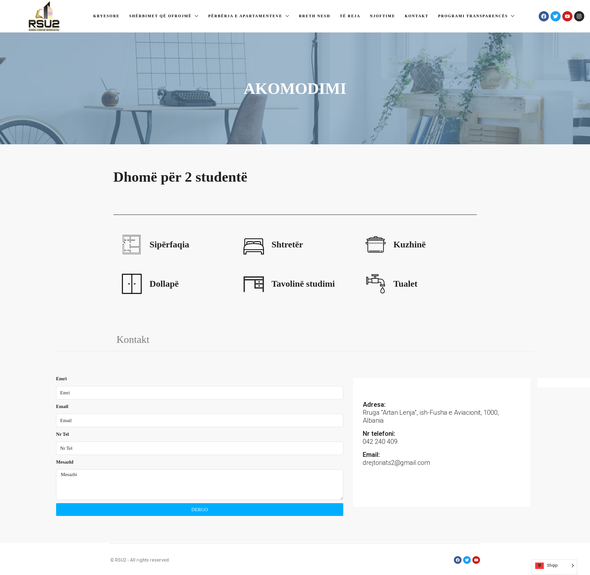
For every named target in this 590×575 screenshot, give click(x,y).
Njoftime (382, 16)
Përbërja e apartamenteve (245, 16)
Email (62, 406)
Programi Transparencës (473, 16)
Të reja (350, 16)
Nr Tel (62, 434)
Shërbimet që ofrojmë (160, 16)
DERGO (199, 509)
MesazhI (65, 462)
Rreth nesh (314, 16)
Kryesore (106, 16)
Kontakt (416, 16)
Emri (61, 378)
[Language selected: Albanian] (554, 567)
